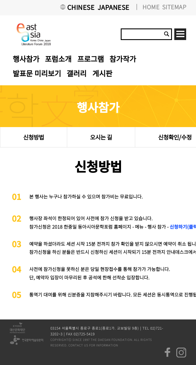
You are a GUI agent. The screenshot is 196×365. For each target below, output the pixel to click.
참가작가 (122, 58)
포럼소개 (58, 58)
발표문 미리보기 (37, 73)
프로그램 (90, 58)
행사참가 (26, 58)
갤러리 (77, 73)
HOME (150, 7)
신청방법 (33, 137)
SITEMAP (174, 7)
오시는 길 (101, 137)
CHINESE (81, 7)
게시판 (102, 73)
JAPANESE (113, 7)
